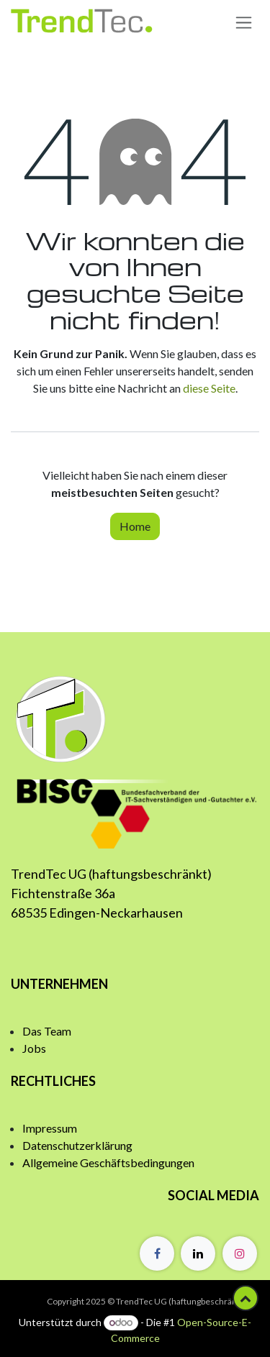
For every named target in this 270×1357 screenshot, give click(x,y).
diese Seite (209, 388)
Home (135, 526)
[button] (245, 1298)
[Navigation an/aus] (243, 22)
